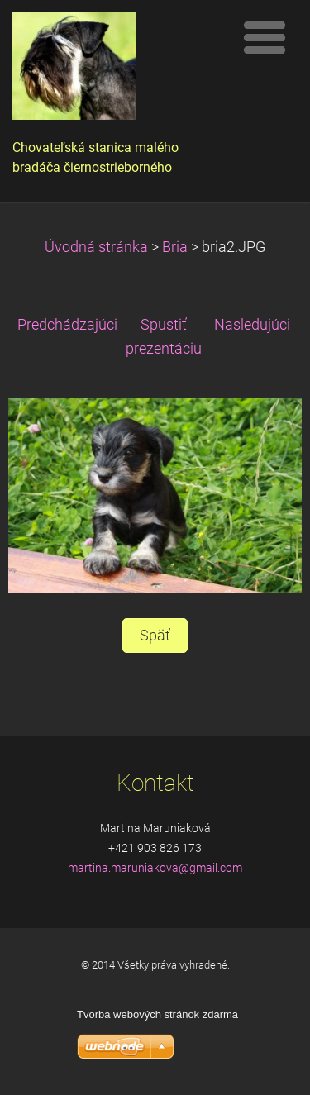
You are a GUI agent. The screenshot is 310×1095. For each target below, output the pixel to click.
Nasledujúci (252, 325)
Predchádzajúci (67, 325)
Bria (175, 247)
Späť (155, 635)
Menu (264, 37)
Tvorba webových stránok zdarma (157, 1014)
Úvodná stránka (96, 247)
